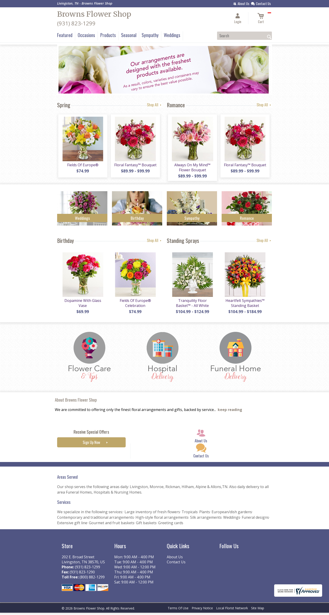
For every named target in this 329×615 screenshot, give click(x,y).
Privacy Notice (202, 610)
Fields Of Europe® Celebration (135, 305)
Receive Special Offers (91, 434)
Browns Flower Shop (94, 14)
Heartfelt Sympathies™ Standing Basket (244, 305)
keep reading (230, 411)
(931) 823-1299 (76, 23)
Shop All (154, 104)
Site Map (257, 610)
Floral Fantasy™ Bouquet (135, 166)
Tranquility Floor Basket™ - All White (191, 305)
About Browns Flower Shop (76, 402)
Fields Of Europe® (82, 166)
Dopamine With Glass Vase (82, 305)
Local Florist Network (232, 610)
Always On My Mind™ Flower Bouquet (192, 169)
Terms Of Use (178, 610)
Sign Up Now (91, 444)
